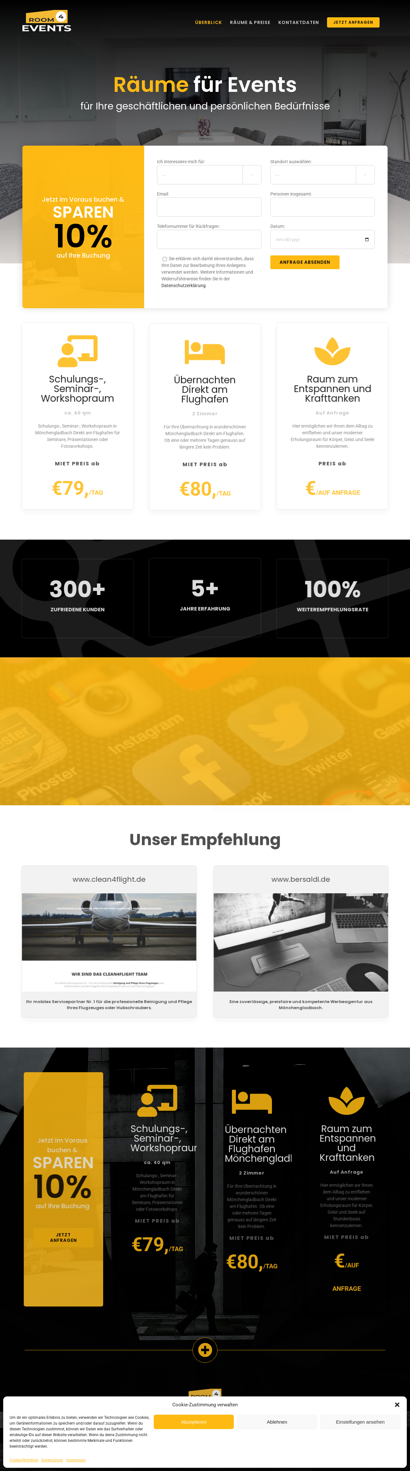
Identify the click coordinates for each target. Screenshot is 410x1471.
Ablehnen (277, 1422)
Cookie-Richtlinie (24, 1460)
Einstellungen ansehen (360, 1422)
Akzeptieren (193, 1422)
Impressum (76, 1460)
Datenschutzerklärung (183, 286)
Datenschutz (52, 1460)
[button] (397, 1405)
